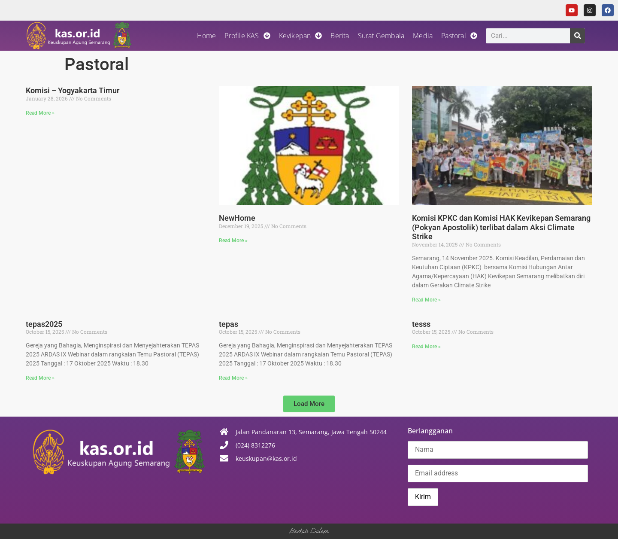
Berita (339, 35)
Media (423, 35)
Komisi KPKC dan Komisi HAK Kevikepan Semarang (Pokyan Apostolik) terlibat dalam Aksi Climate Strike (501, 227)
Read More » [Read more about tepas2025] (40, 378)
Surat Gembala (381, 35)
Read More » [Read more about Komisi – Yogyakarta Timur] (40, 113)
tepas (228, 324)
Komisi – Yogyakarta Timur (72, 90)
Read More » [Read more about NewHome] (233, 241)
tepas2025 (44, 324)
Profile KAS (247, 35)
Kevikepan (300, 35)
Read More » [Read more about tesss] (426, 347)
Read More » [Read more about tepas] (233, 378)
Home (206, 35)
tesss (421, 324)
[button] (309, 404)
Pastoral (459, 35)
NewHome (237, 217)
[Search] (577, 35)
